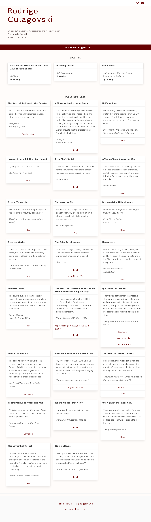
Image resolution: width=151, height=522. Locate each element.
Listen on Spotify (123, 344)
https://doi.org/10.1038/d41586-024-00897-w (72, 327)
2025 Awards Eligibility (75, 47)
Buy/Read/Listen (75, 387)
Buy (123, 140)
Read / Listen (28, 134)
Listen (122, 393)
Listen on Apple (122, 338)
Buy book (122, 332)
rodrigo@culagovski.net (75, 509)
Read (75, 150)
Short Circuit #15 (75, 276)
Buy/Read (122, 387)
